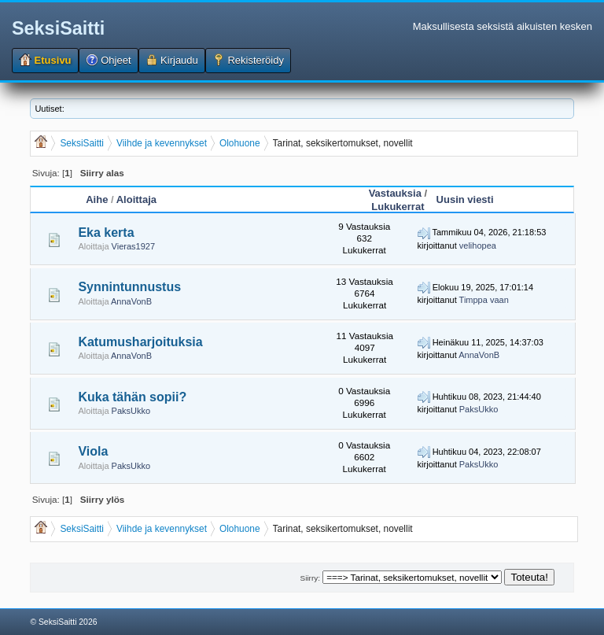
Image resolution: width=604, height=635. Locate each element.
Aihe (97, 199)
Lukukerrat (397, 206)
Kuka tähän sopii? (132, 397)
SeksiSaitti (58, 28)
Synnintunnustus (129, 287)
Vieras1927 (133, 246)
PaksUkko (131, 410)
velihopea (477, 245)
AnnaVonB (131, 301)
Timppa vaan (484, 300)
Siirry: (310, 578)
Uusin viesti (465, 199)
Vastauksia (395, 193)
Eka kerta (106, 232)
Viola (93, 451)
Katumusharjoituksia (140, 342)
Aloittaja (136, 199)
